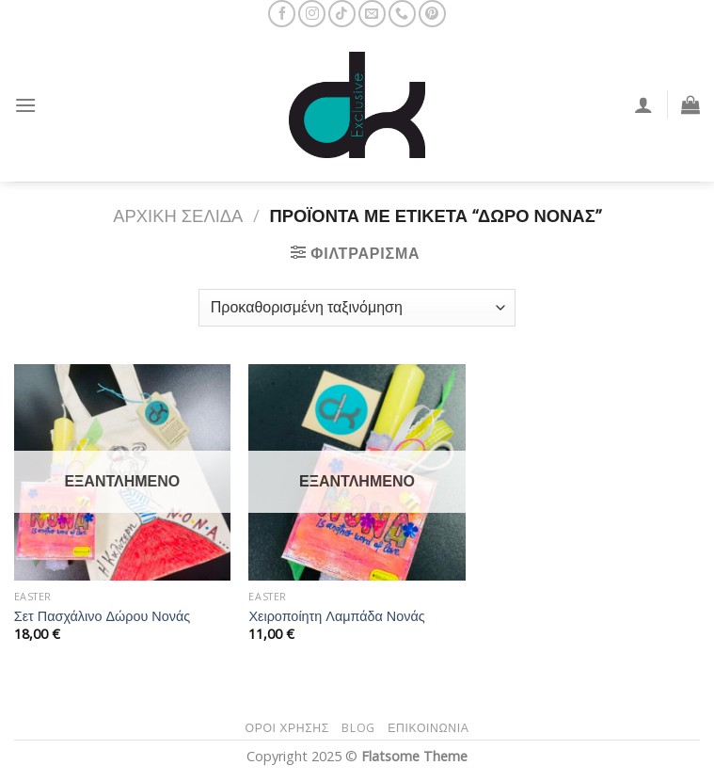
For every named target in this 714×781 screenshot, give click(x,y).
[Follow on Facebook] (281, 13)
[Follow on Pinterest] (432, 13)
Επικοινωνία (428, 728)
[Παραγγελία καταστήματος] (357, 308)
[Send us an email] (372, 13)
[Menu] (25, 105)
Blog (357, 728)
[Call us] (402, 13)
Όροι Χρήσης (287, 728)
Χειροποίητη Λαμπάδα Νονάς (336, 616)
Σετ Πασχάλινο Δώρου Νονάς (102, 616)
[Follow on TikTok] (342, 13)
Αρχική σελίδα (178, 215)
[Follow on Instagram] (311, 13)
